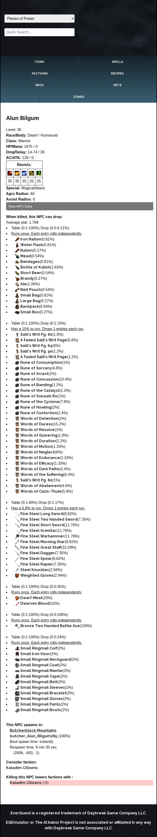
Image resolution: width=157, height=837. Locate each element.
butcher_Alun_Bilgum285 (33, 736)
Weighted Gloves (37, 575)
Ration (26, 250)
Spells (117, 62)
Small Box (29, 312)
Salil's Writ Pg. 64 (36, 345)
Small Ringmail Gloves (41, 698)
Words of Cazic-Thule (41, 491)
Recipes (117, 73)
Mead (25, 256)
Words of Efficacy (37, 463)
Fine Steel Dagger (37, 553)
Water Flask (31, 245)
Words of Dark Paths (40, 469)
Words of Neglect (37, 452)
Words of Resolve (37, 429)
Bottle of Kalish (35, 267)
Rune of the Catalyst (40, 390)
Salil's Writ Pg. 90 (36, 351)
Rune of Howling (35, 407)
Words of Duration (38, 441)
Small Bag (29, 295)
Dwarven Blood (35, 603)
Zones (78, 97)
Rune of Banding (36, 385)
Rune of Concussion (39, 379)
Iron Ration (30, 239)
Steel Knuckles (34, 570)
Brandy (27, 278)
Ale (23, 284)
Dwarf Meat (31, 598)
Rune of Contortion (38, 413)
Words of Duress (36, 424)
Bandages (30, 261)
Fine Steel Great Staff (40, 547)
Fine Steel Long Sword (41, 514)
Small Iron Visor (35, 654)
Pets (117, 85)
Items (39, 62)
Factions (40, 73)
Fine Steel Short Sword (42, 525)
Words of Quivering (38, 435)
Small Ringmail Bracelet (43, 693)
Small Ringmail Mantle (41, 670)
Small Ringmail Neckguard (45, 659)
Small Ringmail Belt (38, 682)
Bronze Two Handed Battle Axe (50, 626)
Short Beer (30, 273)
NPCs (39, 85)
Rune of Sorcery (35, 368)
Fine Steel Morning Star (42, 542)
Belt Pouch (30, 289)
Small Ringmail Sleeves (42, 687)
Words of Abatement (40, 486)
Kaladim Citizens (22, 768)
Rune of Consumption (41, 362)
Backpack (29, 306)
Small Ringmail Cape (40, 676)
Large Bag (30, 301)
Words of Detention (39, 418)
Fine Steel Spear (36, 558)
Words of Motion (36, 446)
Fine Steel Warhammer (42, 536)
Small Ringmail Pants (40, 704)
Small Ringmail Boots (40, 710)
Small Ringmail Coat (39, 665)
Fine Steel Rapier (36, 564)
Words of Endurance (40, 458)
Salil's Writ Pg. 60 (36, 334)
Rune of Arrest (34, 373)
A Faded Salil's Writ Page (43, 340)
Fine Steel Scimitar (38, 530)
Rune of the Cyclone (39, 401)
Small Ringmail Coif (38, 648)
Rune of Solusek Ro (38, 396)
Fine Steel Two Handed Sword (48, 519)
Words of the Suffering (42, 474)
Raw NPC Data (20, 206)
